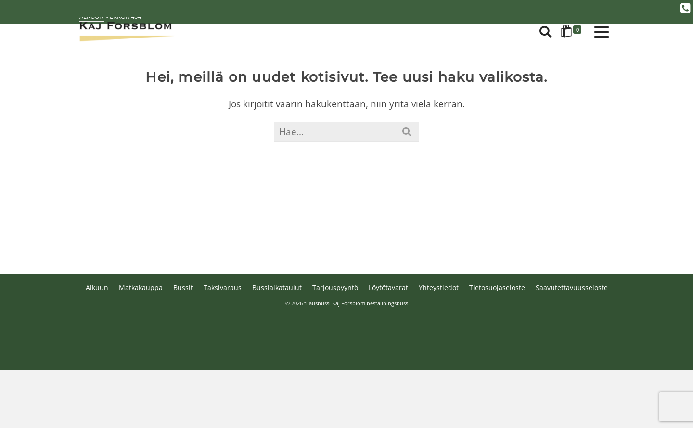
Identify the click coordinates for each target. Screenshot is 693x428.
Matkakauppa (141, 287)
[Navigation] (602, 31)
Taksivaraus (223, 287)
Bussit (183, 287)
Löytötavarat (388, 287)
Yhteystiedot (439, 287)
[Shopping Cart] (573, 31)
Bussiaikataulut (277, 287)
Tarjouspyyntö (335, 287)
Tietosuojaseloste (497, 287)
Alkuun (97, 287)
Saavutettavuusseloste (572, 287)
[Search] (545, 31)
